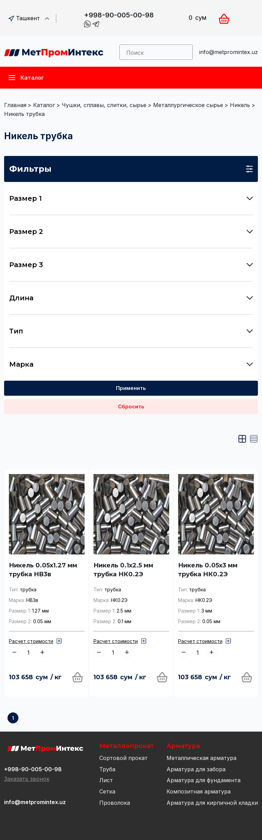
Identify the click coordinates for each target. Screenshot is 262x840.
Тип (131, 331)
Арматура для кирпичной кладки (212, 802)
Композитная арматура (198, 791)
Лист (106, 780)
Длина (131, 298)
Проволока (114, 802)
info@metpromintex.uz (228, 52)
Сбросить (131, 406)
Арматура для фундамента (203, 780)
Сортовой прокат (123, 757)
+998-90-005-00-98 (119, 15)
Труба (107, 769)
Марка (131, 364)
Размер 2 (131, 231)
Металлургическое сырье (188, 105)
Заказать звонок (26, 778)
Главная (15, 105)
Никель (240, 105)
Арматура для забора (195, 769)
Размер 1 (131, 198)
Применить (131, 388)
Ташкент (29, 18)
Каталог (44, 105)
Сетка (107, 791)
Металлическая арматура (201, 757)
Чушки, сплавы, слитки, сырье (104, 105)
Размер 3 (131, 265)
